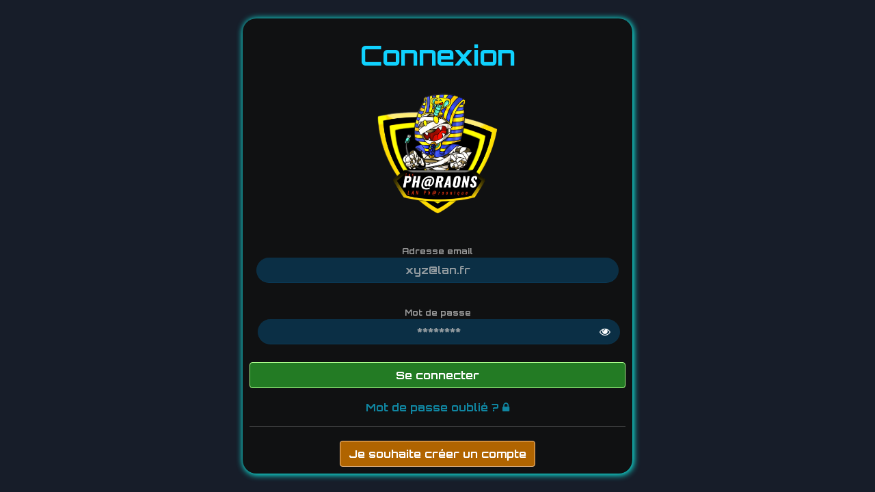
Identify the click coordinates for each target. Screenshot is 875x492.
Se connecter (437, 375)
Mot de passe (438, 313)
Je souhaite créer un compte (437, 454)
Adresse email (437, 251)
